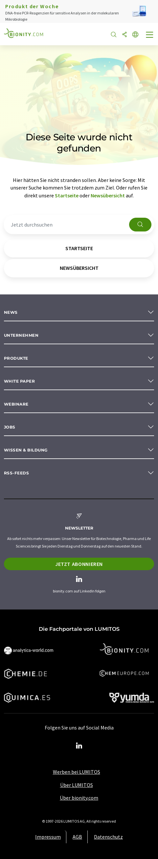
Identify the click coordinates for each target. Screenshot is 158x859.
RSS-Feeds (16, 472)
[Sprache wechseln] (135, 35)
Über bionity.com (79, 797)
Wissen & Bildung (26, 450)
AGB (77, 836)
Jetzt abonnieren (79, 564)
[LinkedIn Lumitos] (79, 746)
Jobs (9, 427)
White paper (19, 381)
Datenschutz (108, 836)
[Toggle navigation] (150, 35)
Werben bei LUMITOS (76, 772)
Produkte (16, 358)
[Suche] (113, 35)
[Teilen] (124, 35)
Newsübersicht (108, 195)
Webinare (16, 404)
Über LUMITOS (76, 785)
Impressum (48, 836)
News (11, 312)
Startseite (67, 195)
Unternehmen (21, 335)
